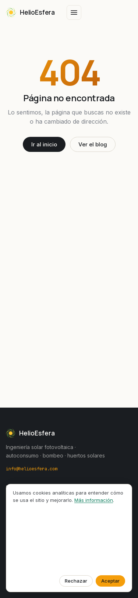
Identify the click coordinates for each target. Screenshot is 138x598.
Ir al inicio (44, 144)
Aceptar (110, 581)
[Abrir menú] (74, 12)
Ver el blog (92, 144)
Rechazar (76, 581)
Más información (93, 500)
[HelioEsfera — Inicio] (30, 12)
